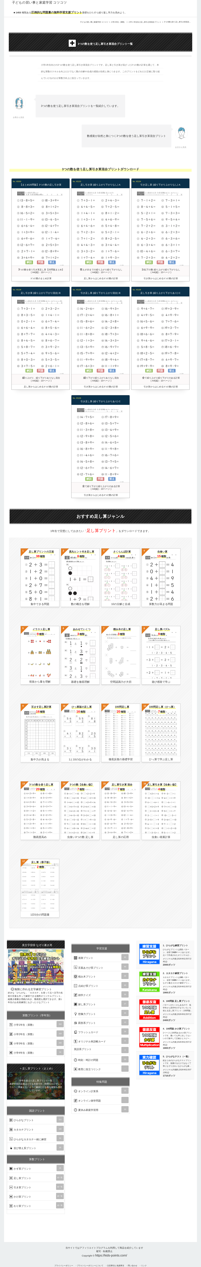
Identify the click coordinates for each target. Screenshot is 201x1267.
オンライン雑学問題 (101, 1100)
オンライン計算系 (101, 1090)
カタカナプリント (36, 1129)
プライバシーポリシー (63, 1265)
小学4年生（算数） (36, 1052)
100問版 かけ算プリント (178, 1029)
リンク (144, 1265)
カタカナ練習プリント (177, 973)
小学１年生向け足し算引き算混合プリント (144, 22)
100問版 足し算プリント (178, 1001)
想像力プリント (101, 1013)
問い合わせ (132, 1265)
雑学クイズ (101, 994)
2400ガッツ (169, 1020)
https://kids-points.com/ (111, 1255)
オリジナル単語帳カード (101, 1041)
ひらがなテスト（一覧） (178, 1056)
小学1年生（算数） (118, 22)
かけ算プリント (36, 1196)
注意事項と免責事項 (115, 1265)
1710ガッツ (169, 1075)
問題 (40, 262)
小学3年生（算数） (36, 1043)
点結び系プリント (101, 985)
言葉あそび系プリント (101, 966)
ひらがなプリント (36, 1119)
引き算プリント (36, 1187)
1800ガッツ (169, 1048)
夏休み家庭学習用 (101, 1109)
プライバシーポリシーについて (90, 1265)
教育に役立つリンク (101, 1068)
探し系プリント (101, 1004)
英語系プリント (101, 1050)
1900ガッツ (169, 992)
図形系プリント (101, 1022)
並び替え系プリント (36, 1147)
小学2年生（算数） (36, 1033)
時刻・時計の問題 (101, 1059)
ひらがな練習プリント (177, 945)
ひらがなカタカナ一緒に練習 (36, 1138)
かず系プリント (36, 1168)
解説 (29, 262)
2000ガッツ (169, 964)
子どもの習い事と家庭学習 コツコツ (94, 22)
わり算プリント (36, 1205)
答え (52, 262)
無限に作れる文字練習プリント (36, 972)
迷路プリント (101, 957)
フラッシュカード (101, 1031)
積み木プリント (101, 976)
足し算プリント (36, 1177)
